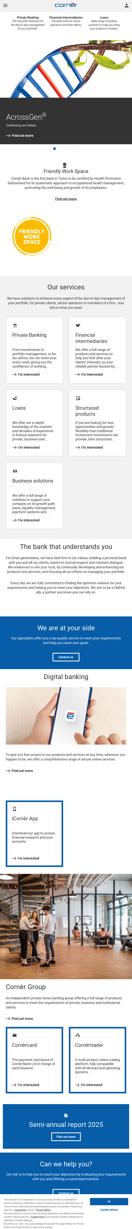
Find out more (19, 135)
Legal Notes (20, 1210)
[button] (54, 148)
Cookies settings (109, 1209)
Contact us (66, 657)
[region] (66, 1211)
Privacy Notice (43, 1210)
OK (109, 1201)
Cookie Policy (37, 1217)
